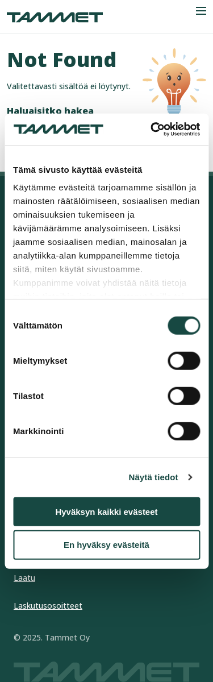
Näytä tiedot (153, 477)
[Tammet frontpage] (55, 17)
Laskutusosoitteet (48, 605)
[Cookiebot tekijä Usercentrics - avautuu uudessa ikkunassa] (151, 129)
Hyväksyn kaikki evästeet (106, 511)
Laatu (24, 577)
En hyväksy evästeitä (106, 545)
